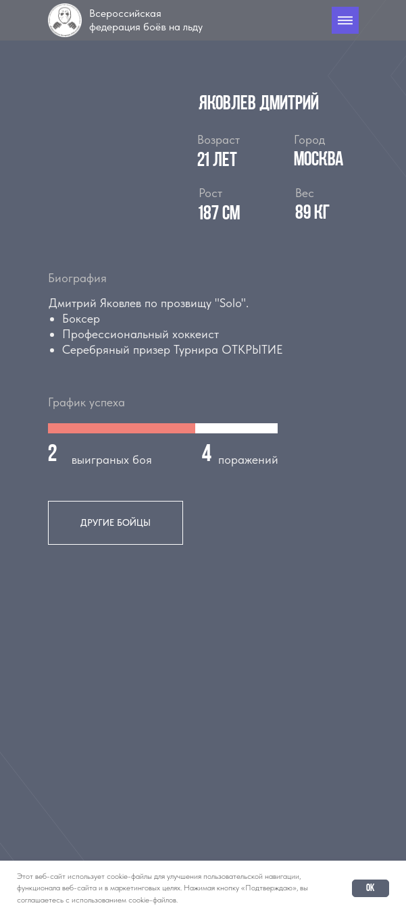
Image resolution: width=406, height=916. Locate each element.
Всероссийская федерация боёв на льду (146, 20)
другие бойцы (115, 522)
